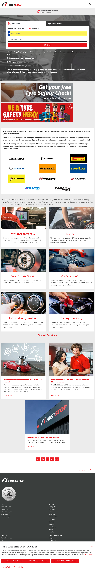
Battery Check (71, 318)
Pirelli (51, 512)
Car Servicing (71, 276)
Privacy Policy (19, 567)
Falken (51, 529)
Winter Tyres (5, 509)
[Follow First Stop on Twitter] (47, 459)
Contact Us (52, 540)
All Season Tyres (6, 512)
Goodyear (52, 519)
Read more (89, 555)
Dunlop (51, 522)
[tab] (26, 23)
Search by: (12, 28)
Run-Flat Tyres (6, 517)
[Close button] (92, 547)
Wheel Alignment (23, 233)
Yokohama (52, 527)
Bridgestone (53, 507)
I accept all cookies (14, 561)
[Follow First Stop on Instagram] (38, 459)
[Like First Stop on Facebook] (43, 459)
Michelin (52, 514)
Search (47, 45)
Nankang (52, 524)
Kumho (51, 532)
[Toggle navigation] (90, 3)
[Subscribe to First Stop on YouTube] (57, 459)
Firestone (52, 509)
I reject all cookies (38, 561)
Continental (53, 517)
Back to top (84, 470)
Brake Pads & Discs (24, 276)
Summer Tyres (6, 507)
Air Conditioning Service (23, 318)
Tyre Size (35, 28)
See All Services (47, 335)
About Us (52, 538)
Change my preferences (65, 561)
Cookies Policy (6, 567)
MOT (71, 233)
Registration (22, 28)
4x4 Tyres (4, 514)
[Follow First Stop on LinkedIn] (52, 459)
